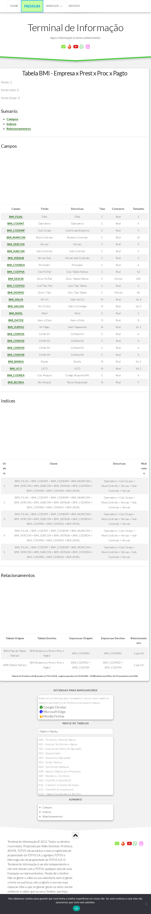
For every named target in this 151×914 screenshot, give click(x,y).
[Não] (146, 904)
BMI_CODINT (15, 223)
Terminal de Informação (75, 27)
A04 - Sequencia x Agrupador (55, 757)
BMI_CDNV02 (15, 340)
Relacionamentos (19, 128)
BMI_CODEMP (16, 230)
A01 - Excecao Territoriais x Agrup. (58, 744)
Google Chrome (53, 707)
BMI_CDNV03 (15, 347)
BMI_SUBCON (16, 251)
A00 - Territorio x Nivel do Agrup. (57, 739)
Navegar (52, 5)
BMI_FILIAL (16, 216)
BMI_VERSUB (16, 258)
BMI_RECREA (16, 382)
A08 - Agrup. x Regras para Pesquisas (60, 771)
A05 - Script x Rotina (50, 762)
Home (14, 5)
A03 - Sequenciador (50, 753)
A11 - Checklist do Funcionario (56, 789)
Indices (11, 124)
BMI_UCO (16, 368)
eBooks (74, 5)
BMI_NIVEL (16, 313)
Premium (32, 6)
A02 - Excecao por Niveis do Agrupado (60, 748)
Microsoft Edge (52, 712)
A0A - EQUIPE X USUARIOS (55, 780)
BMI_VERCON (16, 244)
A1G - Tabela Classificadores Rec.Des (60, 794)
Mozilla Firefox (52, 716)
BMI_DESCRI (16, 278)
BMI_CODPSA (16, 271)
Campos (12, 119)
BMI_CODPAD (16, 285)
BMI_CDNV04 (15, 354)
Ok (76, 908)
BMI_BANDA (16, 361)
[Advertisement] (74, 177)
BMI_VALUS (16, 299)
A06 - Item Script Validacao (54, 766)
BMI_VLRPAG (16, 327)
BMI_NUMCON (16, 237)
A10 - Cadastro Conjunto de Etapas (59, 785)
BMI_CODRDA (16, 265)
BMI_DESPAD (16, 292)
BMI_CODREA (16, 375)
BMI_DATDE (16, 320)
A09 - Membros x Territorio (54, 775)
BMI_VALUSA (16, 306)
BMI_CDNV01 (15, 334)
